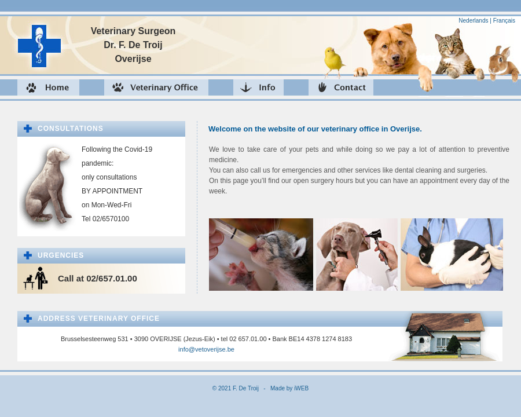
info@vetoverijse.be (206, 349)
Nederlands (473, 20)
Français (504, 20)
